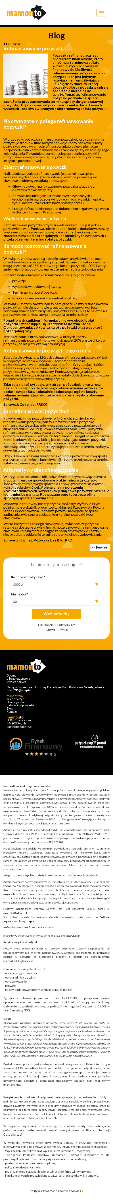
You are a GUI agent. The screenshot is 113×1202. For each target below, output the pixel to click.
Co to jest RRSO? (34, 404)
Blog (10, 708)
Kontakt (12, 711)
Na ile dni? (19, 594)
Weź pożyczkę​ (57, 613)
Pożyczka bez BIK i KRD (53, 540)
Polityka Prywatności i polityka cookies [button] (56, 1191)
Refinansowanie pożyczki (32, 48)
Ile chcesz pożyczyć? (28, 577)
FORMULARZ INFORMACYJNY (56, 625)
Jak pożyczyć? (16, 699)
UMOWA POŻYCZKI (56, 630)
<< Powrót (99, 547)
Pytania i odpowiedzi (20, 705)
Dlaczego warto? (18, 702)
